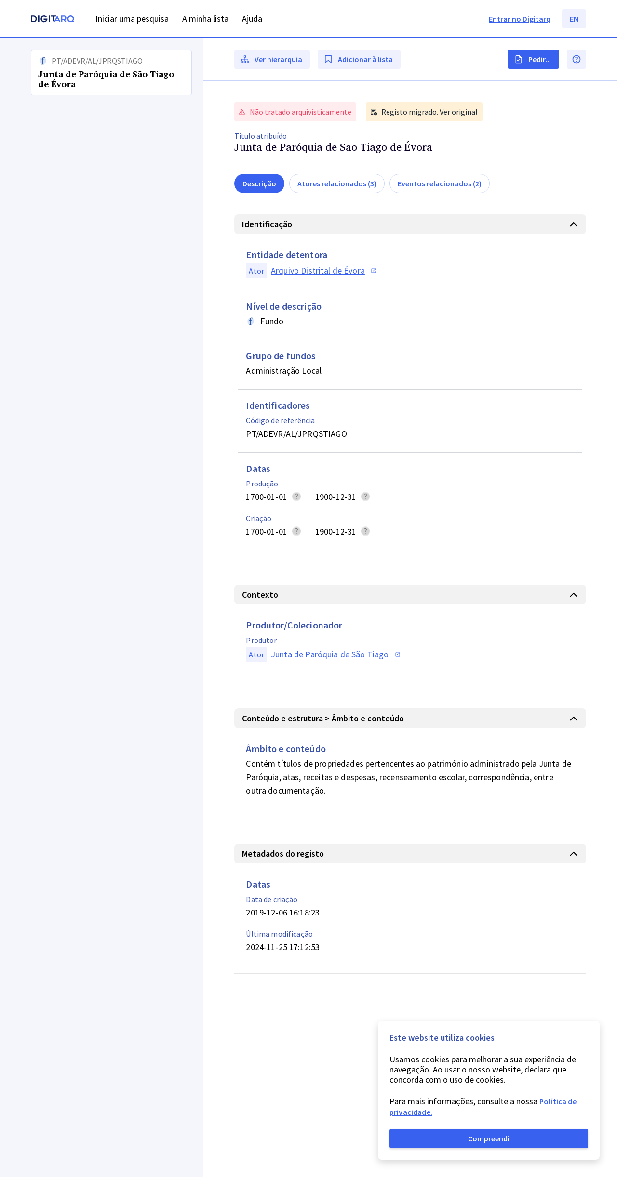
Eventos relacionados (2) (440, 183)
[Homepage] (52, 20)
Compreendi (489, 1138)
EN (574, 19)
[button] (101, 607)
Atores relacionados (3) (336, 183)
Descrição (259, 183)
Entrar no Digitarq (519, 19)
